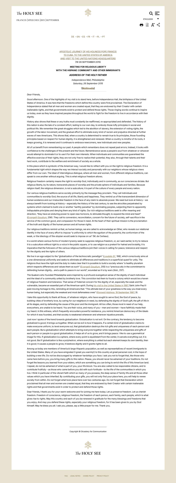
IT (94, 36)
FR (89, 36)
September (52, 20)
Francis (22, 20)
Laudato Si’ (109, 256)
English (149, 20)
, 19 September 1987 (115, 292)
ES (83, 36)
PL (98, 36)
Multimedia (88, 88)
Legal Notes (75, 476)
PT (103, 36)
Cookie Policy (88, 476)
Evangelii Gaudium (37, 217)
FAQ (66, 476)
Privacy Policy (103, 476)
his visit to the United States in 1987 (111, 285)
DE (72, 36)
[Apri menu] (156, 13)
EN (78, 36)
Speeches (34, 20)
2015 (42, 20)
